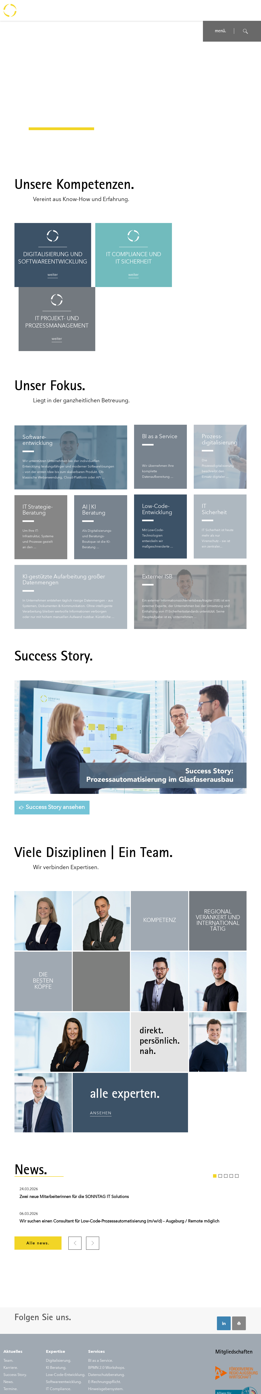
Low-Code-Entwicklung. (65, 1311)
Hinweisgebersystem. (105, 1325)
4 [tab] (231, 1111)
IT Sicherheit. (56, 1346)
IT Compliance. (58, 1325)
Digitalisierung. (58, 1297)
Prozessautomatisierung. (66, 1360)
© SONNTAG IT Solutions (239, 1382)
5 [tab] (237, 1111)
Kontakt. (10, 1332)
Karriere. (10, 1304)
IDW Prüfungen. (59, 1332)
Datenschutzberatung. (106, 1311)
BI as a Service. (100, 1297)
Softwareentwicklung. (64, 1318)
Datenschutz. (32, 1382)
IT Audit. (53, 1339)
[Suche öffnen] (245, 31)
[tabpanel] (130, 1142)
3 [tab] (225, 1111)
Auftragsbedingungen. (97, 1382)
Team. (8, 1297)
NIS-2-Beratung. (101, 1332)
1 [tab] (214, 1111)
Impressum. (11, 1382)
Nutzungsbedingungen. (61, 1382)
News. (8, 1318)
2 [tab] (220, 1111)
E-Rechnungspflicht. (104, 1318)
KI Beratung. (56, 1304)
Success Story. (15, 1311)
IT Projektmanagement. (65, 1353)
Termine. (10, 1325)
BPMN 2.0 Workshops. (106, 1304)
